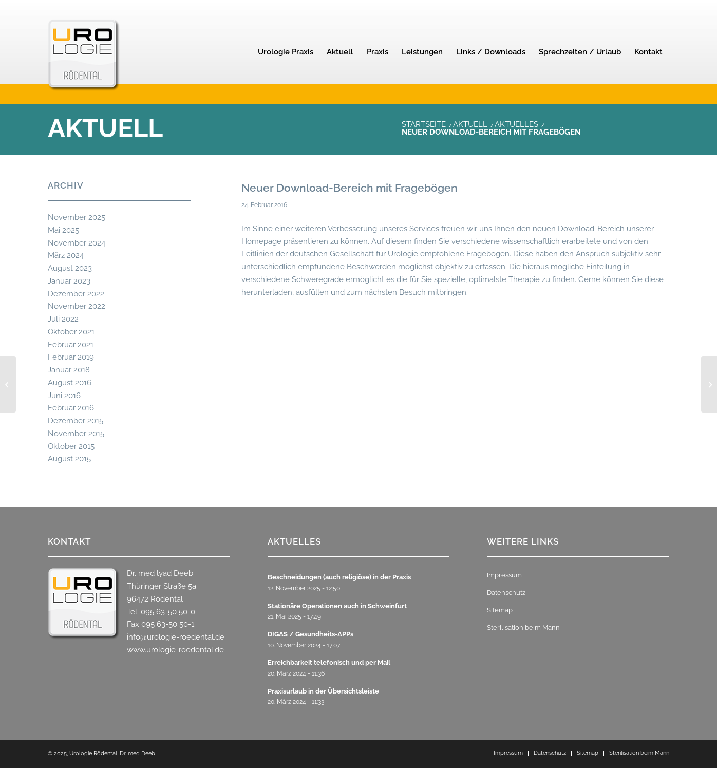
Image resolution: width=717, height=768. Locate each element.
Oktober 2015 (71, 446)
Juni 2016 (64, 395)
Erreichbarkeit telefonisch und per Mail (329, 662)
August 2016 (69, 382)
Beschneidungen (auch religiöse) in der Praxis (339, 577)
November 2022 (76, 306)
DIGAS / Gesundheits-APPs (310, 634)
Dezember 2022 (76, 293)
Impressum (504, 575)
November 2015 (76, 433)
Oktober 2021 (71, 331)
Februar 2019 (71, 357)
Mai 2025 (63, 230)
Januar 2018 (69, 369)
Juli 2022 (63, 319)
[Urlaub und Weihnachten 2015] (8, 384)
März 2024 (66, 255)
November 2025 (76, 217)
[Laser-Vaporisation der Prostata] (709, 384)
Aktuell (105, 128)
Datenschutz (506, 592)
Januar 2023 (69, 281)
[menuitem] (285, 52)
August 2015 (69, 458)
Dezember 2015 (75, 420)
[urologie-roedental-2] (84, 69)
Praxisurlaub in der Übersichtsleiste (323, 691)
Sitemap (500, 610)
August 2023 (70, 268)
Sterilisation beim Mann (523, 627)
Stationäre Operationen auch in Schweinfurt (337, 606)
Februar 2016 (71, 408)
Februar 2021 (70, 344)
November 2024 (76, 243)
